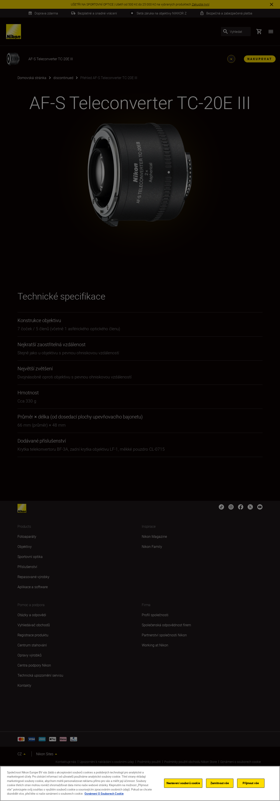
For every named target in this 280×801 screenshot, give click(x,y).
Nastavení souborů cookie (183, 783)
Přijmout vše (251, 783)
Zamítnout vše (219, 783)
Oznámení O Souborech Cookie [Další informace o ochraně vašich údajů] (104, 794)
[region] (140, 783)
